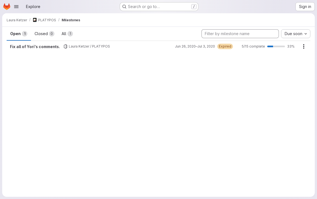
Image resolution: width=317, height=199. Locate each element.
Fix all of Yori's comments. (35, 46)
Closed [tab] (44, 33)
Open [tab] (18, 33)
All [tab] (67, 33)
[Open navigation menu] (16, 6)
